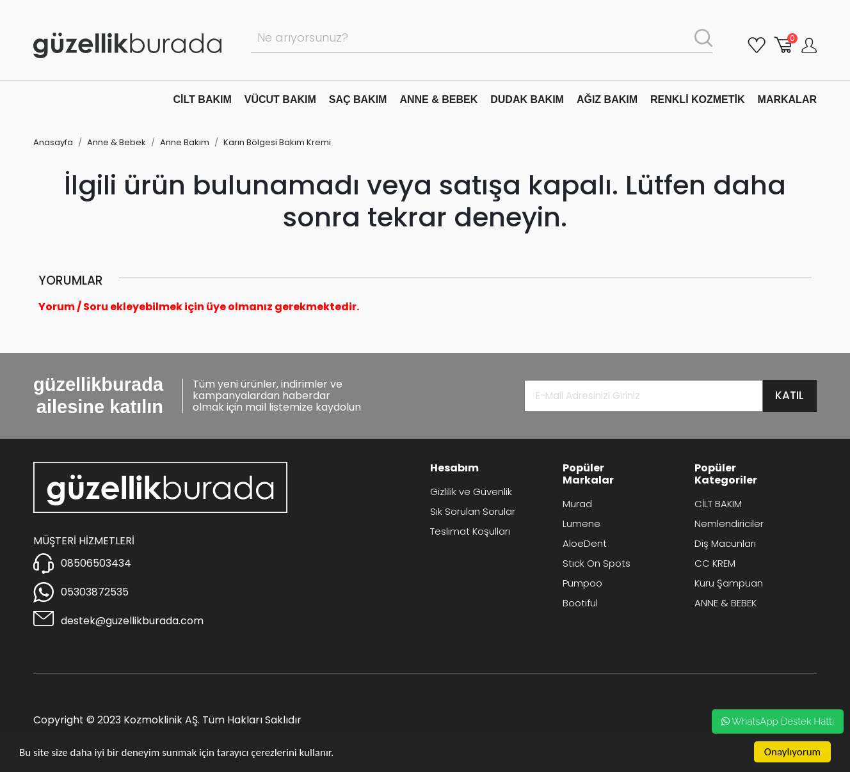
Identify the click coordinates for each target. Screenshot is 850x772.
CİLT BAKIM (202, 99)
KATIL (789, 395)
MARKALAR (787, 99)
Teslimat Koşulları (470, 531)
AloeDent (585, 543)
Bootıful (580, 603)
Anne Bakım (184, 142)
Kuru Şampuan (728, 583)
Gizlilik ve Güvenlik (471, 491)
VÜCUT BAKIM (280, 99)
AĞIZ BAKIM (607, 99)
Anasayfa (53, 142)
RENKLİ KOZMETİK (697, 99)
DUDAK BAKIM (527, 99)
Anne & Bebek (116, 142)
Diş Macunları (725, 543)
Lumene (581, 523)
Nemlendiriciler (729, 523)
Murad (577, 503)
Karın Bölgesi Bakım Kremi (277, 142)
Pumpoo (582, 583)
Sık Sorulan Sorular (472, 511)
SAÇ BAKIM (358, 99)
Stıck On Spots (596, 563)
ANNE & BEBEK (438, 99)
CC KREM (714, 563)
